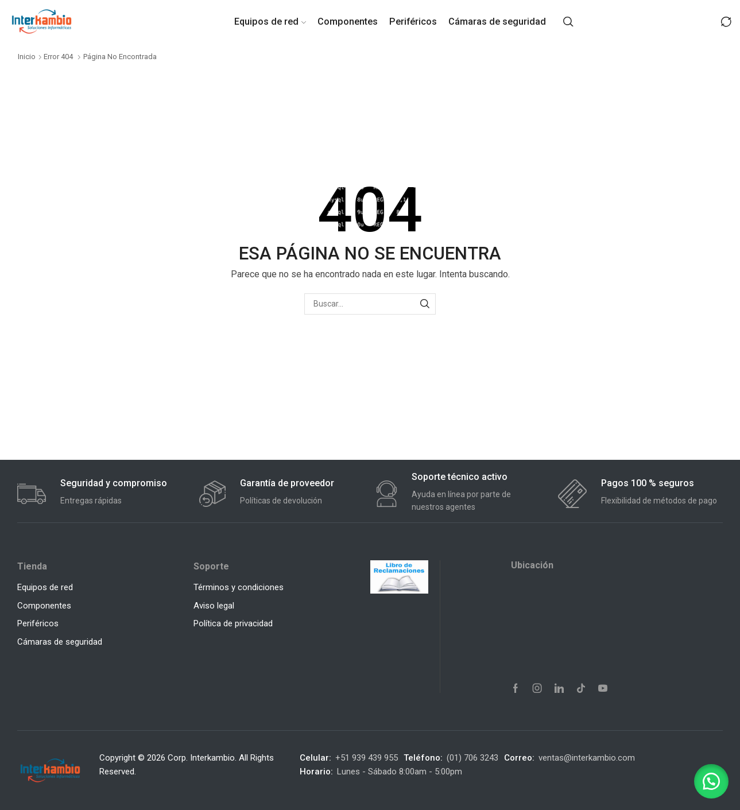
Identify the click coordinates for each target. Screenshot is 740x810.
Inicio (27, 56)
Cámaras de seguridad (497, 21)
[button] (711, 781)
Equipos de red (270, 21)
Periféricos (413, 21)
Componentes (347, 21)
